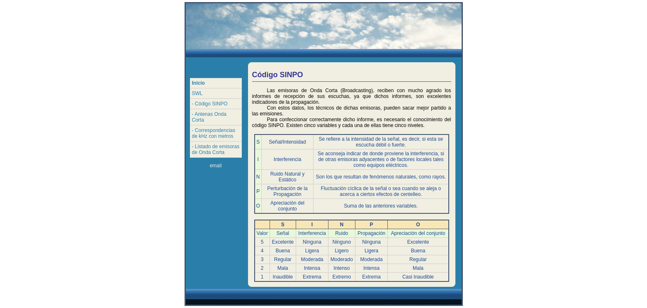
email (216, 166)
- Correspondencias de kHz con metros (214, 133)
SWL (197, 93)
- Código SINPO (210, 104)
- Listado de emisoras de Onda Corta (216, 149)
